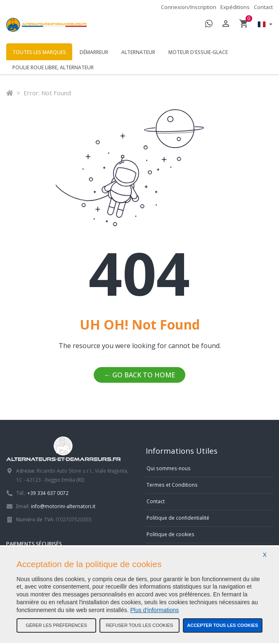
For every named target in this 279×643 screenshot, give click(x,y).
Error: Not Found (47, 93)
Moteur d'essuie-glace (198, 52)
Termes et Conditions (172, 484)
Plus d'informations (154, 610)
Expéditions (235, 7)
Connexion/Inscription (188, 7)
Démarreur (94, 52)
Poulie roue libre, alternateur (53, 67)
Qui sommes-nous (169, 468)
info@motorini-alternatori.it (63, 506)
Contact (263, 7)
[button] (263, 25)
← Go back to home (139, 374)
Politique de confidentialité (178, 517)
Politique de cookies (170, 534)
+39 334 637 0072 (48, 493)
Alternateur (138, 52)
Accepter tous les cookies (222, 625)
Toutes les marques (39, 52)
